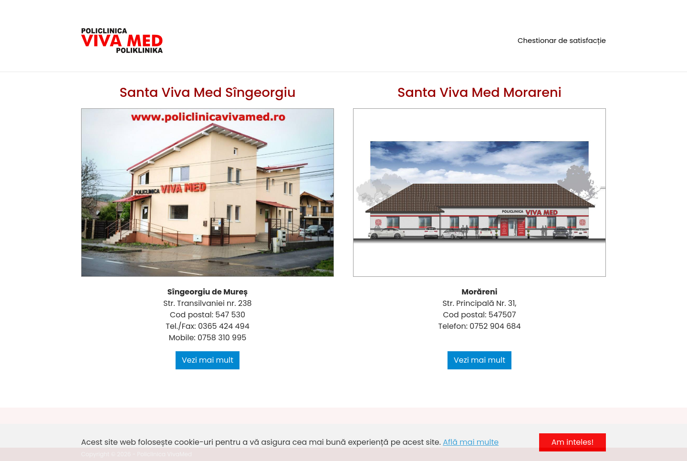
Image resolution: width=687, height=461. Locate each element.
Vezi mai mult (207, 360)
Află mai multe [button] (471, 442)
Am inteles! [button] (572, 442)
